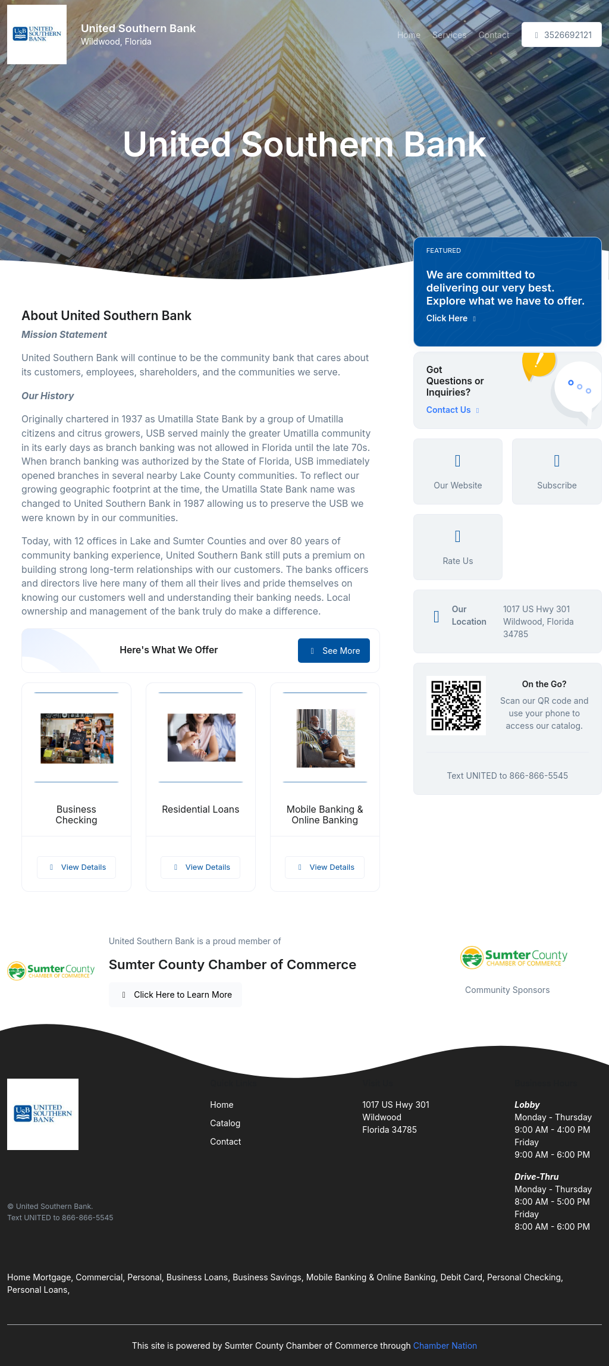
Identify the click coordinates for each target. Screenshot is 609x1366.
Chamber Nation (445, 1345)
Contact (494, 35)
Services (449, 35)
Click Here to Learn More (176, 994)
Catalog (225, 1123)
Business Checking (76, 815)
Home (408, 35)
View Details (76, 867)
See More (333, 651)
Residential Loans (200, 809)
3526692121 (562, 35)
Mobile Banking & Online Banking (325, 815)
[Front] (39, 34)
